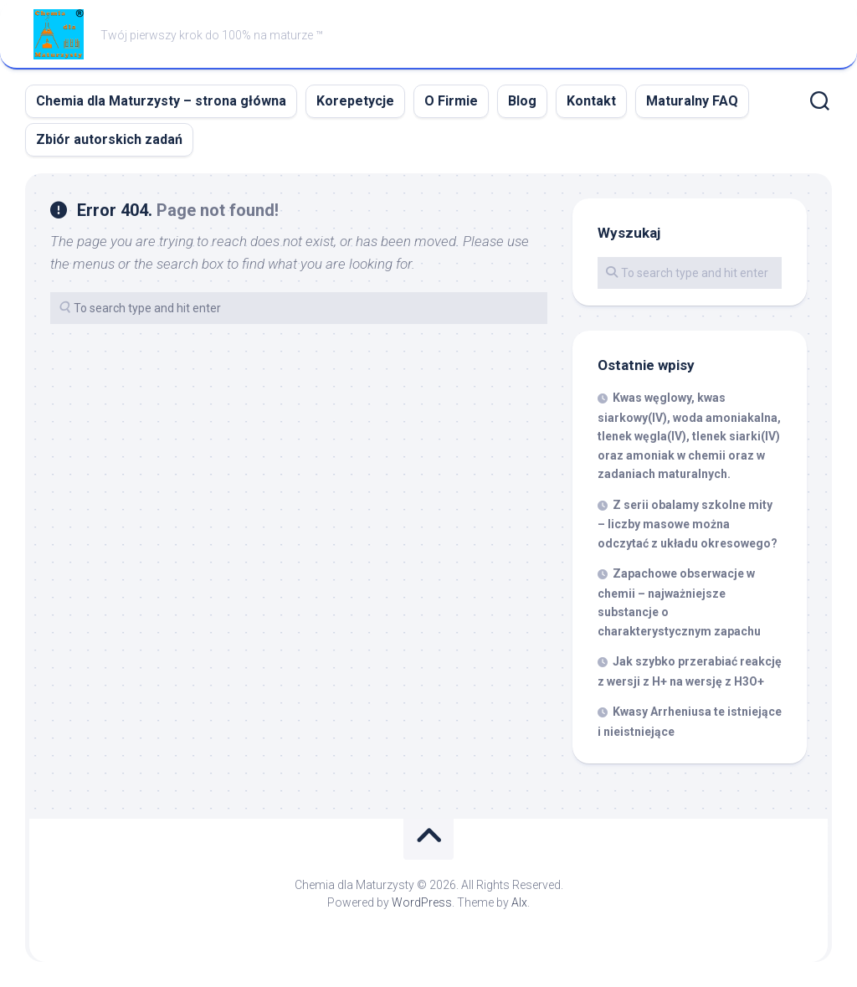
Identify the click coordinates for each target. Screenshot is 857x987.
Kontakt (591, 101)
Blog (522, 101)
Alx (519, 902)
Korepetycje (355, 101)
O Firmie (451, 101)
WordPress (422, 902)
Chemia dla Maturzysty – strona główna (161, 101)
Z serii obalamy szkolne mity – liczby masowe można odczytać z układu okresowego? (687, 524)
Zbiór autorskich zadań (109, 139)
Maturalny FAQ (692, 101)
